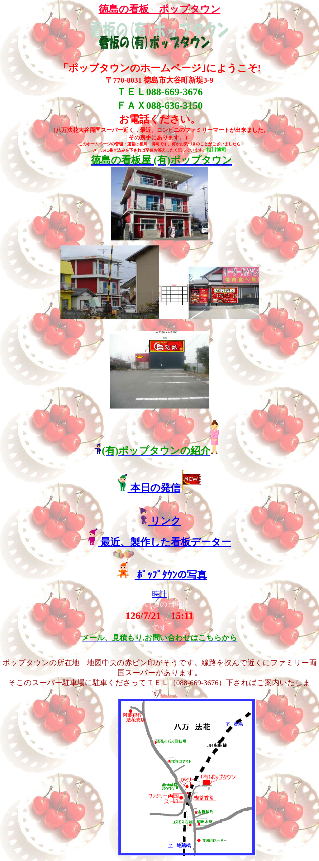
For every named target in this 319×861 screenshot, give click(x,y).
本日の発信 (154, 487)
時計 (159, 594)
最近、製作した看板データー (164, 542)
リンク (164, 520)
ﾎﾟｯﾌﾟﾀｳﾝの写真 (171, 575)
